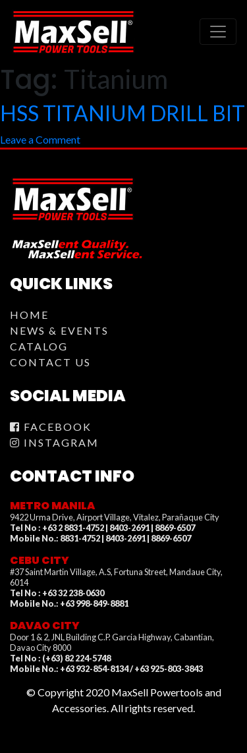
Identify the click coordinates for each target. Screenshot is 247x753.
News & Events (59, 330)
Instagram (54, 442)
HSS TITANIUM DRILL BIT (122, 113)
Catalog (39, 346)
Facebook (51, 426)
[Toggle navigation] (218, 31)
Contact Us (50, 362)
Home (29, 314)
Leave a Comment (40, 139)
